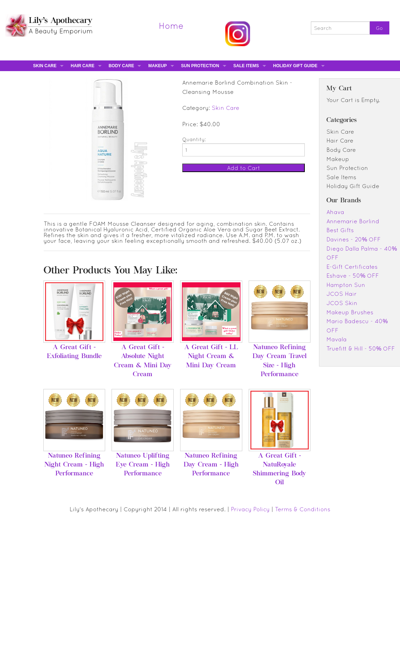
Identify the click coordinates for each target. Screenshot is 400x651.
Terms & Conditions (302, 509)
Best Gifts (340, 230)
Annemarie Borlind (352, 221)
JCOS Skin (341, 303)
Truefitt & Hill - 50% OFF (360, 348)
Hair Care (82, 65)
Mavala (336, 339)
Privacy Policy (250, 509)
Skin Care (44, 65)
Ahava (335, 212)
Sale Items (246, 65)
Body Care (121, 65)
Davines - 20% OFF (353, 239)
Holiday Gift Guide (295, 65)
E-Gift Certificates (352, 266)
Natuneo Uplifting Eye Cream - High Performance (143, 465)
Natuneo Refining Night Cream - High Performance (74, 465)
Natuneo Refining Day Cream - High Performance (211, 465)
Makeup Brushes (349, 312)
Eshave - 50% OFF (352, 275)
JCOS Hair (341, 293)
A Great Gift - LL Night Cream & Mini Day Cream (211, 357)
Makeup (157, 65)
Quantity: (194, 139)
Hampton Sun (345, 285)
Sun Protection (200, 65)
